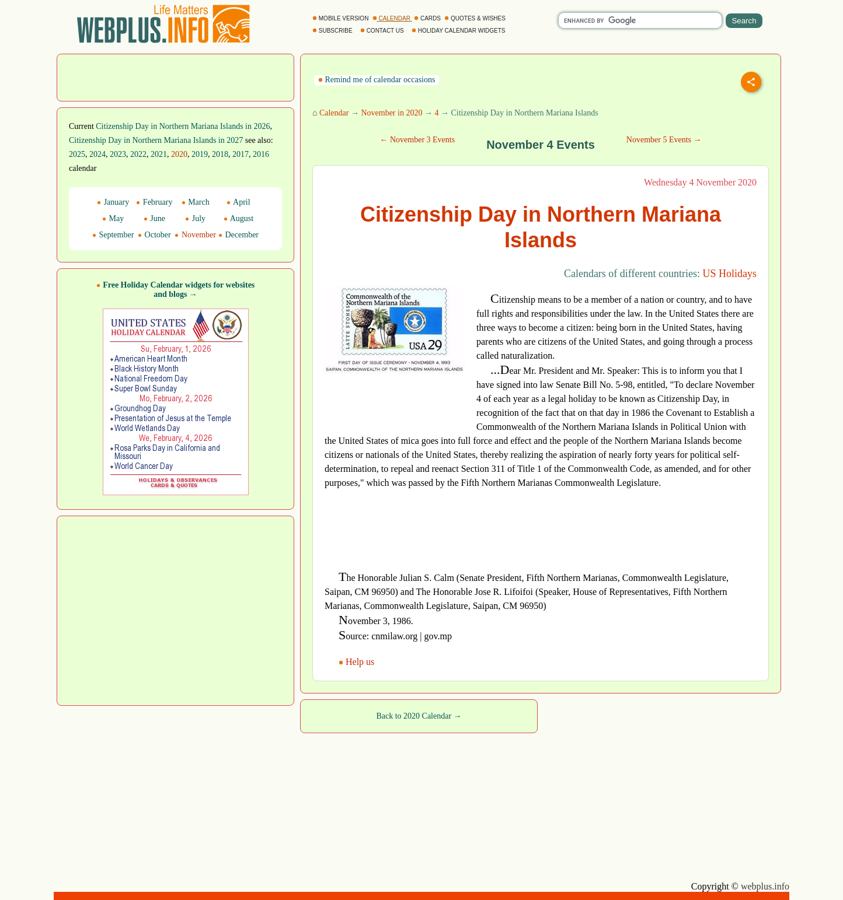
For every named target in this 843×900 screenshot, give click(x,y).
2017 (240, 154)
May (113, 218)
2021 (159, 154)
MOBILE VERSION (341, 18)
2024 (97, 154)
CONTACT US (383, 30)
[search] (640, 20)
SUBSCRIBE (333, 30)
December (238, 234)
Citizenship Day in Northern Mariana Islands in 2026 (183, 126)
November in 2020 (391, 112)
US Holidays (729, 273)
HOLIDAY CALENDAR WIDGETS (459, 30)
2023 (118, 154)
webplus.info (765, 886)
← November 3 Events (417, 139)
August (238, 218)
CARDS (428, 18)
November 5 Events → (664, 139)
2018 (220, 154)
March (196, 202)
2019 (199, 154)
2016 (261, 154)
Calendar (334, 112)
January (113, 202)
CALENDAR (392, 18)
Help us (358, 662)
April (238, 202)
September (113, 234)
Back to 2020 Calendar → (418, 716)
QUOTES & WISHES (475, 18)
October (154, 234)
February (154, 202)
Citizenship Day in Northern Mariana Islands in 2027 (156, 140)
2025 (77, 154)
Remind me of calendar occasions (376, 79)
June (154, 218)
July (195, 218)
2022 (138, 154)
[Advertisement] (175, 76)
